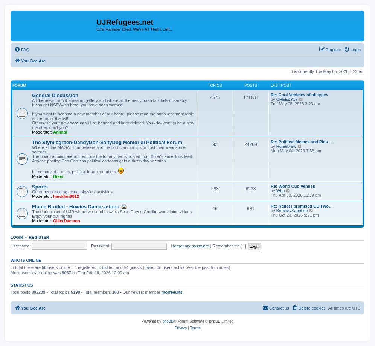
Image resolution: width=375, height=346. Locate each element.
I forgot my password (190, 246)
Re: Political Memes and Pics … (302, 142)
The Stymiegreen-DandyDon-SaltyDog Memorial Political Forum (107, 142)
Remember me (229, 246)
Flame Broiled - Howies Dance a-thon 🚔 (79, 206)
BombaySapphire (292, 210)
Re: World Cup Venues (293, 186)
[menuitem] (21, 49)
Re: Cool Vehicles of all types (299, 95)
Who (280, 190)
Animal (60, 132)
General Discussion (55, 95)
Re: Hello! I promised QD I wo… (302, 206)
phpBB (168, 321)
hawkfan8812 (66, 196)
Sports (40, 187)
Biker (58, 176)
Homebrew (286, 146)
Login (17, 237)
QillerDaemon (66, 221)
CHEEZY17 (287, 99)
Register (39, 237)
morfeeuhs (172, 292)
